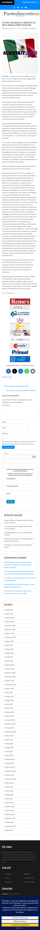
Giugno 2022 (9, 793)
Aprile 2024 (9, 707)
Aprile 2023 (9, 754)
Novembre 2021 (10, 821)
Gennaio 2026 (9, 624)
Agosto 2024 (9, 691)
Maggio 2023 (9, 750)
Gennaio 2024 (9, 718)
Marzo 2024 (9, 710)
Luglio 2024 (9, 695)
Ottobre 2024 (9, 683)
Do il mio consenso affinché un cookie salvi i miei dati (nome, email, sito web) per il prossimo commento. (18, 445)
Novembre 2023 (10, 726)
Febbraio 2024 (10, 714)
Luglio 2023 (9, 742)
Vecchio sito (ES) (29, 884)
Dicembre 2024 (10, 675)
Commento (6, 405)
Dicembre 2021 (10, 817)
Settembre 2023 (10, 734)
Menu (38, 14)
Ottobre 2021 (9, 825)
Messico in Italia (7, 28)
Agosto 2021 (9, 832)
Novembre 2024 (10, 679)
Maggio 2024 (9, 703)
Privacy (7, 880)
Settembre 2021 (10, 829)
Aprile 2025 (9, 659)
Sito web (5, 436)
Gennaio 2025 (9, 671)
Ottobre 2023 (9, 730)
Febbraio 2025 (10, 667)
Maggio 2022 (9, 797)
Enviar (10, 504)
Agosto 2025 (9, 644)
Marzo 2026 (9, 616)
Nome (4, 424)
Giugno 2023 (9, 746)
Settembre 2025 (10, 640)
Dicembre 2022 (10, 769)
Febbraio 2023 (10, 762)
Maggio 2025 (9, 655)
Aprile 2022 (9, 801)
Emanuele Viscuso (10, 587)
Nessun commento (29, 28)
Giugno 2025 (9, 651)
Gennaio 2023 (9, 766)
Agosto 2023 (9, 738)
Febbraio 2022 (10, 809)
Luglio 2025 (9, 648)
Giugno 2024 (9, 699)
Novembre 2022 (10, 773)
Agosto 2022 (9, 785)
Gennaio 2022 (9, 813)
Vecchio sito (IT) (29, 880)
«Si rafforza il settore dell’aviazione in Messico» (22, 390)
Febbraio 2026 (10, 620)
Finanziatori (8, 884)
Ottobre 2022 (9, 777)
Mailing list (27, 876)
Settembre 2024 (10, 687)
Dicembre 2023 (10, 722)
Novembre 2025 (10, 632)
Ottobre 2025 (9, 636)
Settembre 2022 (10, 781)
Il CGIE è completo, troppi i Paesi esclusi (15, 386)
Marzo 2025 (9, 663)
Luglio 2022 (9, 789)
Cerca (6, 456)
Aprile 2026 (9, 612)
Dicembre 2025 (10, 628)
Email (4, 430)
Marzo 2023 (9, 758)
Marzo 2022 (9, 805)
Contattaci (8, 876)
